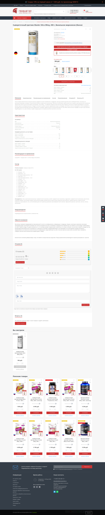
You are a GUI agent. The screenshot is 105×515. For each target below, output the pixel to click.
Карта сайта (16, 501)
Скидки (85, 18)
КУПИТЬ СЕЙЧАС (20, 369)
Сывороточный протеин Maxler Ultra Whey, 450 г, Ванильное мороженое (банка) (20, 354)
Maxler (62, 32)
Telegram (54, 491)
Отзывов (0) (72, 98)
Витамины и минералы (40, 18)
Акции (35, 21)
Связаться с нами (17, 497)
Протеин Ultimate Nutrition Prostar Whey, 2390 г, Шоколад (85, 399)
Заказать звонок (73, 13)
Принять (89, 513)
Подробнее (34, 512)
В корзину (20, 412)
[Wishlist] (86, 29)
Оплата (21, 5)
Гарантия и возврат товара (30, 5)
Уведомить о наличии (62, 81)
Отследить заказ (47, 5)
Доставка (16, 5)
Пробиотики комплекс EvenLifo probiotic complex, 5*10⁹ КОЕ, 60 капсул (74, 53)
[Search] (63, 11)
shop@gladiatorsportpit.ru (60, 481)
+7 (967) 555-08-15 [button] (59, 478)
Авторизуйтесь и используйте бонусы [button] (73, 42)
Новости (15, 480)
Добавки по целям (57, 18)
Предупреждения (62, 98)
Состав (54, 98)
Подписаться (86, 466)
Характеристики (27, 98)
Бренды (79, 18)
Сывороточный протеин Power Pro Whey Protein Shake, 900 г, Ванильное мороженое (69, 441)
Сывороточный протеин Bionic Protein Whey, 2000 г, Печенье (68, 399)
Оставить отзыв (85, 304)
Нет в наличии (20, 366)
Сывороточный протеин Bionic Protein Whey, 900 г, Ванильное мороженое (52, 441)
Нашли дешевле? (66, 61)
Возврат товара (16, 499)
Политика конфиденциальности (65, 469)
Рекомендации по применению (41, 98)
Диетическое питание (70, 18)
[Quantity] (20, 363)
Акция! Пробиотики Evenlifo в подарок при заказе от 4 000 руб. (72, 47)
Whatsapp (57, 491)
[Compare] (90, 29)
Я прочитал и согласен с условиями (68, 469)
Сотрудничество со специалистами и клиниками (63, 5)
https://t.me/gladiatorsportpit (39, 486)
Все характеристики (86, 85)
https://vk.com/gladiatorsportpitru (34, 486)
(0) (65, 29)
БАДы (49, 18)
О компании (16, 482)
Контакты (40, 5)
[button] (103, 219)
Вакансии (15, 484)
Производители (16, 503)
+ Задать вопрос (20, 323)
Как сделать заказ (17, 478)
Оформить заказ (89, 12)
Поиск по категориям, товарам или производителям (44, 14)
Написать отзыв (20, 262)
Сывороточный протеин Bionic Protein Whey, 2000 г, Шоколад (36, 399)
